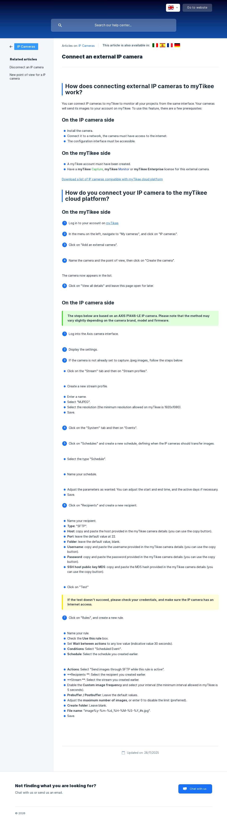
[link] (24, 46)
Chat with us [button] (198, 788)
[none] (173, 8)
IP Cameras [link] (87, 45)
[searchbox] (113, 25)
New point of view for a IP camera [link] (27, 76)
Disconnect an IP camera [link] (27, 67)
